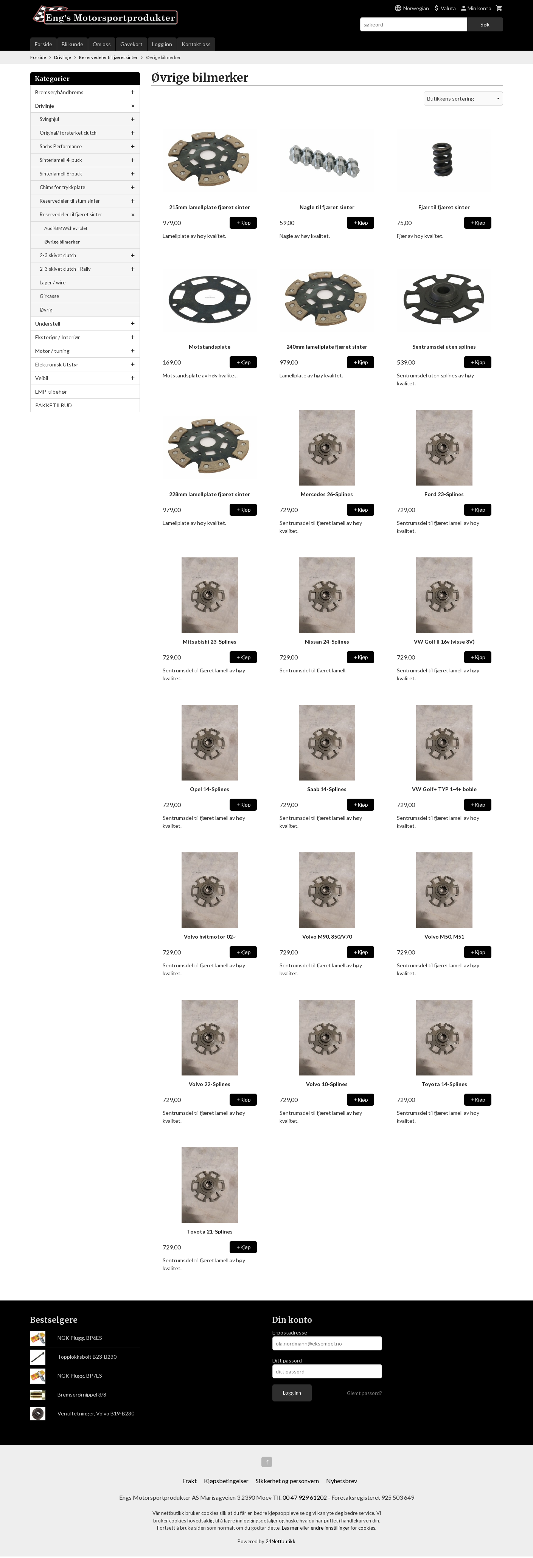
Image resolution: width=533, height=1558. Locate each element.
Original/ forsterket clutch (68, 133)
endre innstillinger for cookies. (343, 1529)
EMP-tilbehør (51, 391)
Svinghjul (49, 119)
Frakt (189, 1482)
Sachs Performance (61, 146)
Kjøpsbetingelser (226, 1482)
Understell (47, 323)
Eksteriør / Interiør (57, 337)
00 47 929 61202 (305, 1498)
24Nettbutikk (280, 1543)
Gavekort (131, 44)
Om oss (102, 44)
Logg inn (162, 44)
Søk (484, 24)
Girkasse (49, 296)
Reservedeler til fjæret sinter (71, 214)
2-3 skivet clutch (58, 255)
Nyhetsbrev (341, 1482)
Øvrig (46, 310)
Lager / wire (52, 282)
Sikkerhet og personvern (287, 1482)
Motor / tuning (52, 351)
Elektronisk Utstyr (56, 364)
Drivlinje (44, 105)
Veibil (41, 378)
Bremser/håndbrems (59, 92)
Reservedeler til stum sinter (70, 201)
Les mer (291, 1529)
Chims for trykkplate (62, 187)
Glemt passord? (364, 1393)
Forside (43, 44)
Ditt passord (287, 1360)
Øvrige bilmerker (62, 242)
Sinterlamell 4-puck (61, 160)
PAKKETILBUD (53, 405)
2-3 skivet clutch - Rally (65, 269)
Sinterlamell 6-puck (61, 174)
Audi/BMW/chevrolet (65, 228)
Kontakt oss (196, 44)
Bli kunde (72, 44)
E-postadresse (289, 1332)
